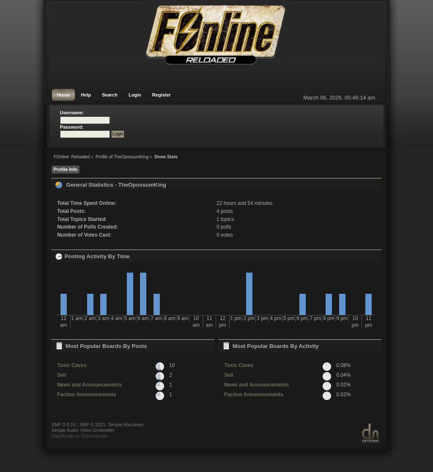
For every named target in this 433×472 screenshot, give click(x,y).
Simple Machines (126, 424)
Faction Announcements (86, 394)
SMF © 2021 (92, 424)
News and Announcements (89, 385)
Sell (61, 375)
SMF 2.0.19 (64, 424)
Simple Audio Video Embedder (83, 430)
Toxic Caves (71, 365)
